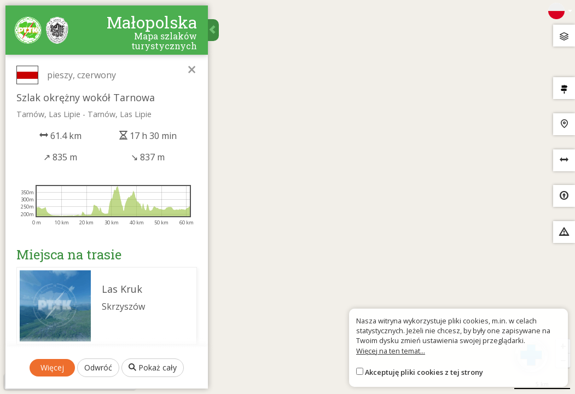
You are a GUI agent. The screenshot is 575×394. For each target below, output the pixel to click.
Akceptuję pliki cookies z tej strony (424, 372)
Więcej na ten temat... (390, 351)
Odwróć (98, 367)
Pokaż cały (153, 367)
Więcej (52, 367)
